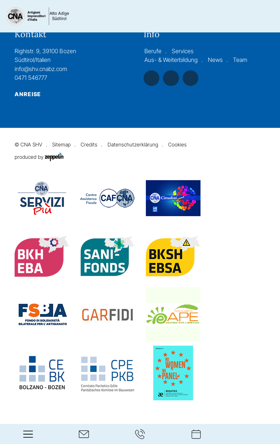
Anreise (28, 94)
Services (183, 51)
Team (240, 59)
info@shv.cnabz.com (41, 69)
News (215, 59)
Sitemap (61, 144)
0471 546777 (31, 77)
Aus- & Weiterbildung (171, 59)
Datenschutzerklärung (133, 144)
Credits (89, 144)
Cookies (177, 144)
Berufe (153, 51)
